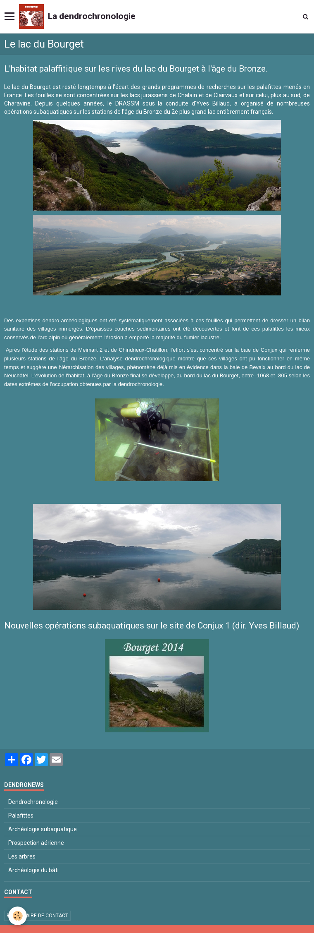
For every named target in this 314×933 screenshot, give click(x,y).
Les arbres (22, 856)
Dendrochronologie (33, 802)
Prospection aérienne (36, 842)
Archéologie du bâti (33, 870)
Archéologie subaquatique (42, 829)
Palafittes (20, 815)
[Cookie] (17, 916)
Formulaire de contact (37, 916)
